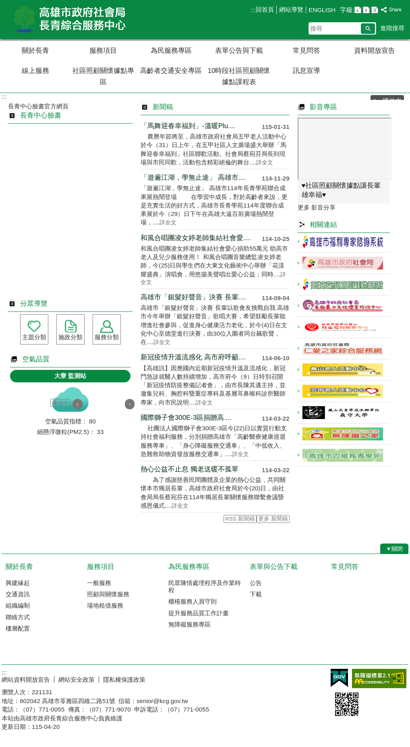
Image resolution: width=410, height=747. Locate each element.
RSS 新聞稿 (240, 519)
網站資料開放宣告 (26, 679)
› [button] (130, 404)
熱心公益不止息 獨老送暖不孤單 (189, 469)
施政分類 (70, 337)
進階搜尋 (392, 28)
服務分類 (107, 337)
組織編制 (18, 605)
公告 (256, 582)
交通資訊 (18, 594)
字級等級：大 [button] (374, 9)
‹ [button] (78, 404)
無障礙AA (379, 678)
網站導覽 (291, 9)
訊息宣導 (306, 71)
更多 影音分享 (316, 207)
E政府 (339, 678)
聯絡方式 (18, 617)
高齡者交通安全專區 (171, 71)
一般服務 (99, 582)
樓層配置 (18, 628)
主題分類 (34, 337)
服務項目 (103, 50)
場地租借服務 (105, 605)
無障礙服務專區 (189, 624)
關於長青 (35, 50)
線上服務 (35, 71)
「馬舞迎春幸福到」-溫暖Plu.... (188, 126)
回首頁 (265, 9)
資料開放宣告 (374, 50)
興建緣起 (18, 582)
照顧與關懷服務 (108, 594)
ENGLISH (322, 9)
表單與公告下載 (274, 567)
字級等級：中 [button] (366, 10)
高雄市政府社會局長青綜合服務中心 (70, 19)
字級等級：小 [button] (357, 9)
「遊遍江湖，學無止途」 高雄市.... (193, 177)
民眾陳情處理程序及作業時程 (204, 586)
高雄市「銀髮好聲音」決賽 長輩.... (193, 297)
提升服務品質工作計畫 (198, 613)
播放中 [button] (60, 403)
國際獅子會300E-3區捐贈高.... (186, 417)
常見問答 (306, 50)
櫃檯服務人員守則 (192, 601)
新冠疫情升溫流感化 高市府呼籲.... (193, 357)
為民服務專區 (171, 50)
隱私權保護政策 (124, 679)
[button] (368, 28)
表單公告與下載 (239, 50)
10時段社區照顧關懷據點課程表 (239, 76)
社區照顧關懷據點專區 (103, 76)
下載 (256, 594)
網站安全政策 (76, 679)
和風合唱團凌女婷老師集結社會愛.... (196, 238)
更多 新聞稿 (273, 519)
